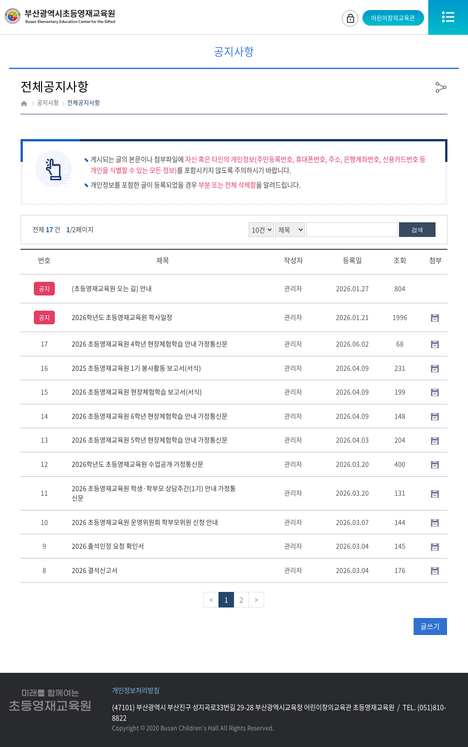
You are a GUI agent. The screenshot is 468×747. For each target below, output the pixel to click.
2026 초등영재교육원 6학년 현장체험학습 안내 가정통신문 (150, 415)
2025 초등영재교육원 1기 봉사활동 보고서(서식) (136, 367)
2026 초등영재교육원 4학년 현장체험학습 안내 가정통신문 (150, 343)
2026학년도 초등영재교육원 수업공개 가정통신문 (137, 463)
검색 (417, 229)
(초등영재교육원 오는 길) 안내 (112, 288)
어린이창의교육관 (392, 17)
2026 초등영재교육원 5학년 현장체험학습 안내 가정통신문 (150, 439)
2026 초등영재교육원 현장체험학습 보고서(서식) (137, 391)
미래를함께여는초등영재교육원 (50, 700)
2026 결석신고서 (94, 570)
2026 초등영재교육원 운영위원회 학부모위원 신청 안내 (145, 522)
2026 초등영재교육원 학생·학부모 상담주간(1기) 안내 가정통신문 (154, 493)
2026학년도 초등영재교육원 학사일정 (122, 317)
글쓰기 (430, 626)
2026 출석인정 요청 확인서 (108, 545)
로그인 (349, 17)
